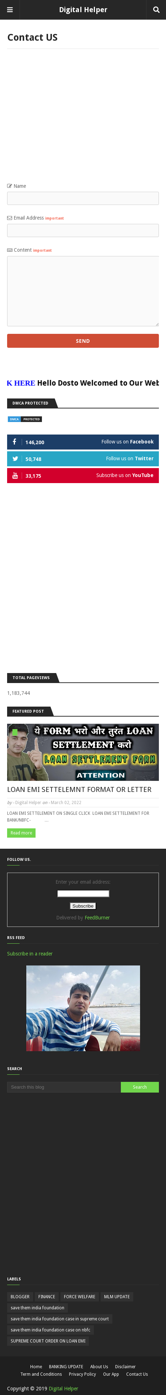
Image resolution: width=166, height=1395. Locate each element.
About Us (99, 1366)
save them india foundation (37, 1307)
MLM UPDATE (117, 1296)
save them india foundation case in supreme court (60, 1318)
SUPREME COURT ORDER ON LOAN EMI (48, 1341)
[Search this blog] (64, 1087)
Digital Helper (83, 9)
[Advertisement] (83, 119)
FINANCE (46, 1296)
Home (36, 1366)
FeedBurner (97, 917)
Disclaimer (125, 1366)
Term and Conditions (41, 1374)
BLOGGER (20, 1296)
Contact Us (137, 1374)
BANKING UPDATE (66, 1366)
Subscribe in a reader (30, 954)
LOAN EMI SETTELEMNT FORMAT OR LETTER (79, 789)
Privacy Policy (82, 1374)
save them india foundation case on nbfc (50, 1330)
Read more (21, 833)
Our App (111, 1374)
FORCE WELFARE (79, 1296)
